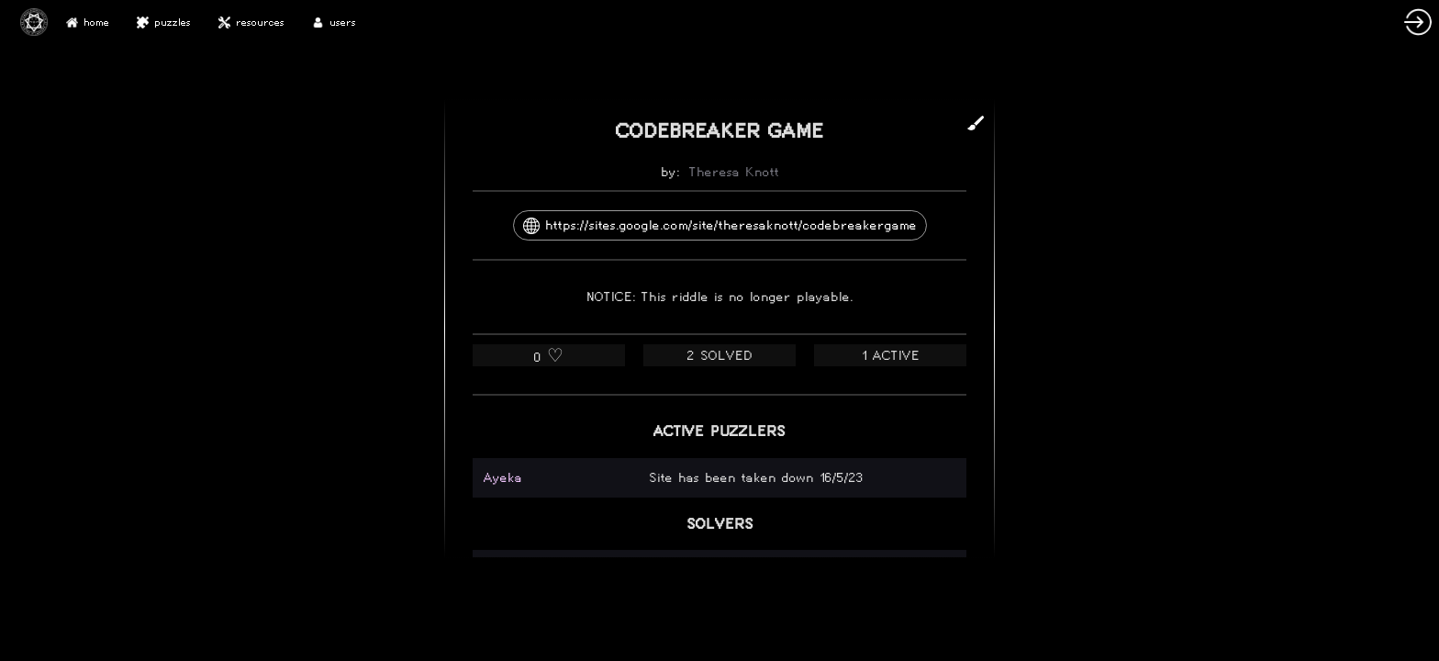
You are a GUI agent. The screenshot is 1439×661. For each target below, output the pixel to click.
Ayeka (503, 478)
